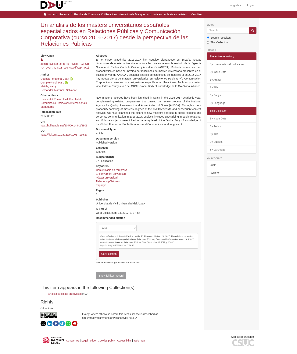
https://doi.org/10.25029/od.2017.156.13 (64, 134)
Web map (139, 340)
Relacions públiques (108, 181)
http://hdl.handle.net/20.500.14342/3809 (64, 125)
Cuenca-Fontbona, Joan (55, 78)
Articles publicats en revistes (170, 14)
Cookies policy (106, 340)
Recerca (64, 14)
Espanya (101, 185)
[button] (235, 5)
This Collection (217, 42)
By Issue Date (218, 71)
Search (211, 25)
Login (213, 164)
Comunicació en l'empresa (111, 170)
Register (215, 172)
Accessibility (124, 340)
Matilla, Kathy (48, 86)
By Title (214, 87)
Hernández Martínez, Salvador (59, 90)
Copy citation (108, 253)
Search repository (219, 37)
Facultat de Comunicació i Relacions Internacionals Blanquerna (111, 14)
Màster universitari (106, 177)
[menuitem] (250, 5)
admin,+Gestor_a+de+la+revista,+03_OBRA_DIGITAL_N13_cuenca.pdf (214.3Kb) (65, 63)
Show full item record (111, 275)
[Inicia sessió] (250, 5)
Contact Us (72, 340)
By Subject (216, 95)
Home (51, 14)
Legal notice (88, 340)
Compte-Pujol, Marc (52, 82)
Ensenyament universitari (111, 173)
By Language (218, 102)
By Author (215, 79)
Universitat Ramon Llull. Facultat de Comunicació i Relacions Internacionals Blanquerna (64, 103)
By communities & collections (227, 64)
